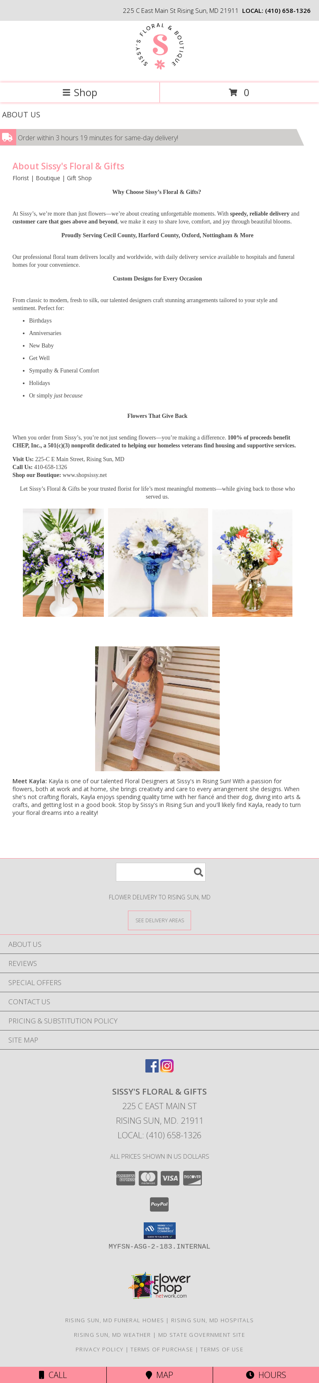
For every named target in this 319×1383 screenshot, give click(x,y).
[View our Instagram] (167, 1070)
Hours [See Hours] (266, 1375)
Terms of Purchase (161, 1349)
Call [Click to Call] (53, 1375)
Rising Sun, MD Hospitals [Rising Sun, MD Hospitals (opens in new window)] (212, 1320)
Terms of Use (221, 1349)
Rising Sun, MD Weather (112, 1334)
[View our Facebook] (152, 1070)
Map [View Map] (159, 1375)
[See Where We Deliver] (159, 920)
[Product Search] (161, 872)
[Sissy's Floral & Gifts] (160, 70)
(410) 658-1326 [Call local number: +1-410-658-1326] (288, 10)
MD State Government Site (201, 1334)
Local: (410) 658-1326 (159, 1135)
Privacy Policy (99, 1349)
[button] (160, 1230)
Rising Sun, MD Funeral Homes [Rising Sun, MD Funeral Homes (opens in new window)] (114, 1320)
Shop (79, 92)
